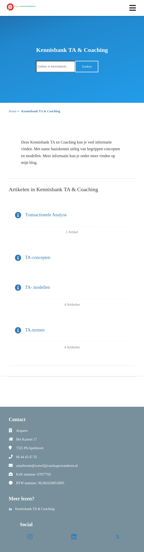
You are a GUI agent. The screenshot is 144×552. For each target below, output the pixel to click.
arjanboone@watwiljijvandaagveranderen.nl (47, 466)
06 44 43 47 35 (26, 457)
